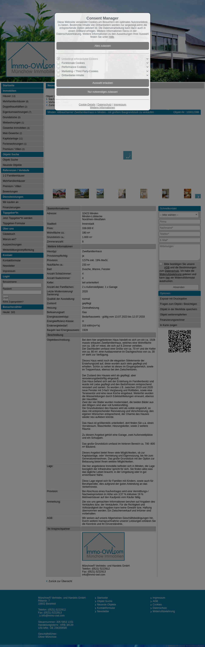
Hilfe (111, 36)
